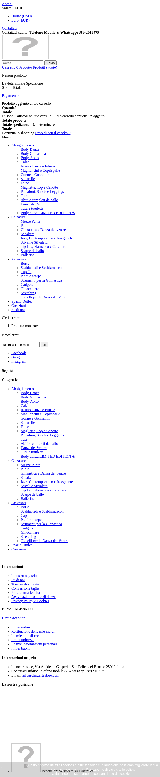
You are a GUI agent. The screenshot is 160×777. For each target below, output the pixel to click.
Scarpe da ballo (32, 251)
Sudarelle (28, 179)
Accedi (7, 4)
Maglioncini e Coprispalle (40, 170)
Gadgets (27, 284)
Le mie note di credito (27, 636)
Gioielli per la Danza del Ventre (44, 297)
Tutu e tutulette (32, 208)
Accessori (18, 259)
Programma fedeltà (25, 593)
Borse (25, 263)
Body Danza (30, 149)
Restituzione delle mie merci (33, 631)
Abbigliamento (22, 145)
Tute (24, 196)
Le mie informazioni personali (34, 644)
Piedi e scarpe (31, 276)
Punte (25, 225)
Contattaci (9, 28)
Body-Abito (30, 158)
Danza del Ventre (34, 204)
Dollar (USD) (21, 16)
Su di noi (18, 310)
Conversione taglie (25, 588)
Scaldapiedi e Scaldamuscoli (42, 268)
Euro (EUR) (20, 20)
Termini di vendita (25, 584)
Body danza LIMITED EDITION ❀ (48, 213)
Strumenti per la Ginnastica (41, 280)
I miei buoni (20, 648)
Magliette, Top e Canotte (39, 187)
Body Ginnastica (33, 154)
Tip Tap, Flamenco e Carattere (43, 247)
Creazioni (18, 306)
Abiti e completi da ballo (39, 200)
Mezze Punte (30, 221)
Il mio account (13, 618)
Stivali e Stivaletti (34, 242)
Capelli (26, 272)
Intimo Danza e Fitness (38, 166)
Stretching (28, 293)
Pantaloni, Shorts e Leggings (42, 191)
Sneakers (27, 234)
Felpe (25, 183)
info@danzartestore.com (40, 675)
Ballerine (28, 255)
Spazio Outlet (21, 301)
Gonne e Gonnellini (35, 175)
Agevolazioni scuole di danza (33, 597)
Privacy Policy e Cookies (30, 601)
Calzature (18, 217)
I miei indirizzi (22, 640)
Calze (25, 162)
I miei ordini (20, 627)
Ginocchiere (30, 289)
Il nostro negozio (24, 576)
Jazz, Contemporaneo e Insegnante (47, 238)
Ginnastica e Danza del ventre (43, 230)
